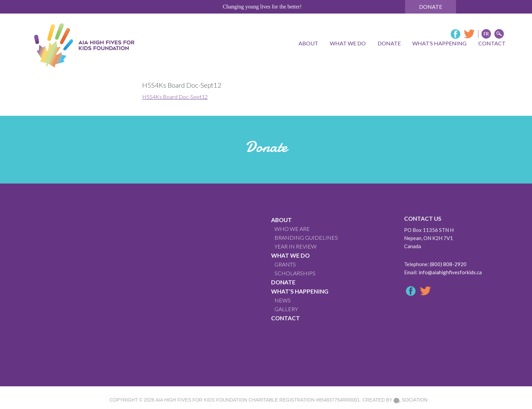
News (282, 300)
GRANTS (285, 264)
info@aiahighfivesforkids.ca (450, 272)
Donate (430, 6)
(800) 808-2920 (448, 264)
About (281, 219)
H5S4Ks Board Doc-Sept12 (175, 96)
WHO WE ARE (292, 228)
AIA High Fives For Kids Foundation (201, 400)
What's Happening (299, 291)
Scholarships (295, 273)
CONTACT (285, 318)
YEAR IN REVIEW (295, 246)
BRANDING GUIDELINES (306, 237)
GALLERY (286, 309)
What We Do (290, 255)
